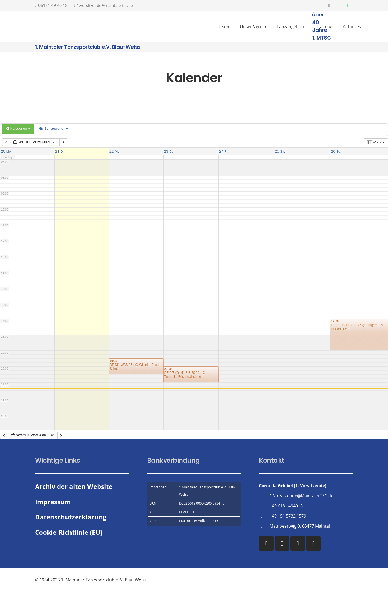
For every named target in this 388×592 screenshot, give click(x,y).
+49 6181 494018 (286, 506)
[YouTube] (338, 5)
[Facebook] (319, 5)
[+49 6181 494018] (264, 505)
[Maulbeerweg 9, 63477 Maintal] (264, 525)
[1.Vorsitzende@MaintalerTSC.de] (264, 495)
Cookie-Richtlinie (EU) (68, 532)
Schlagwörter (53, 128)
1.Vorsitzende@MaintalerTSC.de (301, 496)
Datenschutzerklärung (71, 516)
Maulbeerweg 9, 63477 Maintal (300, 526)
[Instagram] (329, 5)
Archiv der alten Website (73, 486)
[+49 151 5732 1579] (264, 515)
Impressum (53, 501)
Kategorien (18, 128)
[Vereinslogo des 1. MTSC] (170, 26)
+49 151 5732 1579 (288, 516)
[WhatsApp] (348, 5)
